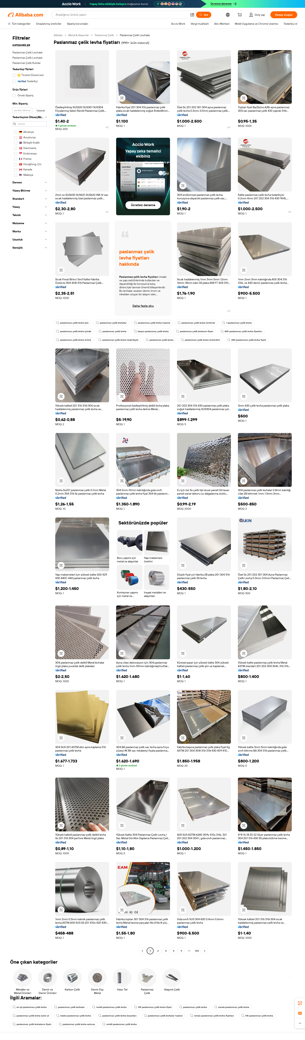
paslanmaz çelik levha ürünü (73, 339)
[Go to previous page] (142, 950)
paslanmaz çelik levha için (72, 322)
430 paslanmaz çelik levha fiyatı (246, 339)
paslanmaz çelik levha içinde (73, 331)
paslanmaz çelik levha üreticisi (196, 322)
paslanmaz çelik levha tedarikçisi (118, 339)
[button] (192, 14)
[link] (300, 1003)
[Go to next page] (204, 950)
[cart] (240, 15)
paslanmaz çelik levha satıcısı (77, 1024)
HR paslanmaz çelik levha (257, 1015)
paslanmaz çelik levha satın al (31, 1015)
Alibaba (58, 35)
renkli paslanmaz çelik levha (109, 1007)
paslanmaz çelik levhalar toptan (163, 1015)
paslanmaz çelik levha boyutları (117, 1015)
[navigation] (29, 493)
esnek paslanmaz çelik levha (231, 1007)
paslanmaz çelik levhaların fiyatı (32, 1024)
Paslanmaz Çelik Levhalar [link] (135, 35)
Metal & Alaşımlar (78, 35)
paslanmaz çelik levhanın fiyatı (194, 331)
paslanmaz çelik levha (112, 331)
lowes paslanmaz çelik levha (73, 1015)
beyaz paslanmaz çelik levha (151, 331)
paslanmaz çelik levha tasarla (152, 322)
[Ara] (203, 15)
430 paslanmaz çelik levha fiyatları (241, 331)
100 (197, 950)
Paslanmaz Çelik (104, 35)
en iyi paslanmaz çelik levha (30, 1007)
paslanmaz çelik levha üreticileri (200, 339)
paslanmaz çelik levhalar (111, 322)
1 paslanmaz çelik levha (237, 322)
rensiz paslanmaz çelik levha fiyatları (212, 1015)
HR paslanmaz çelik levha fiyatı (153, 1007)
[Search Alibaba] (121, 15)
